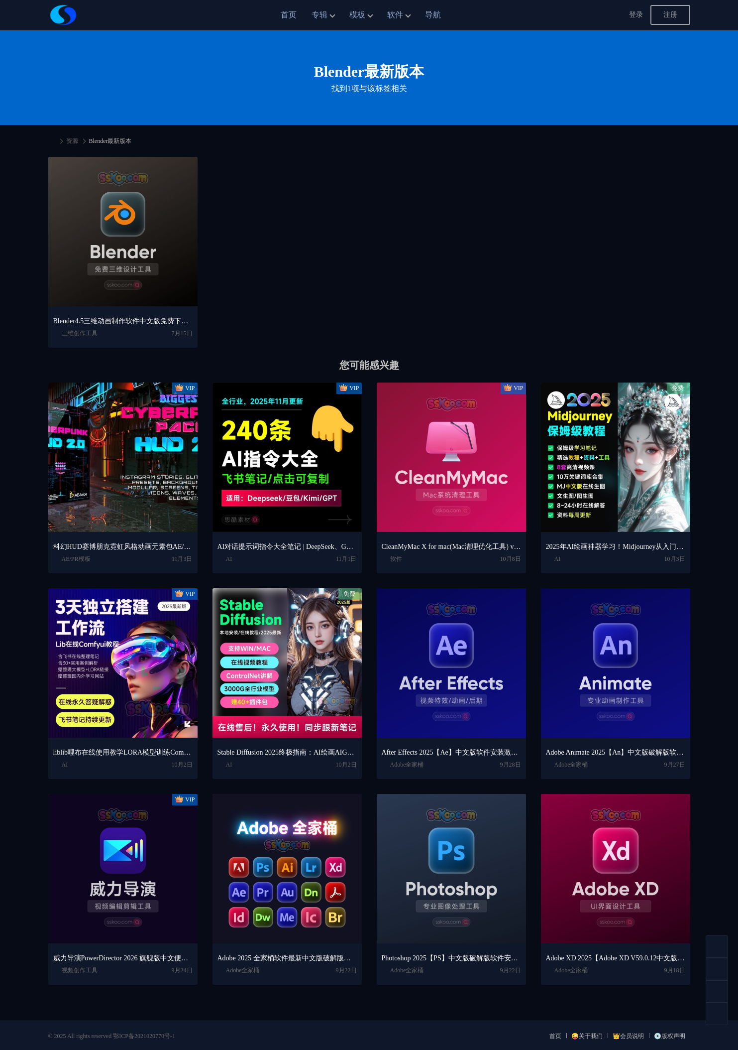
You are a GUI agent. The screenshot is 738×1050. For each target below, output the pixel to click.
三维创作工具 (80, 333)
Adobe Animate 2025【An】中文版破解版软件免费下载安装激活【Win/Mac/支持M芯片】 (615, 752)
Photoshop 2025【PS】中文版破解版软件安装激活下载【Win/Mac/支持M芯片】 (451, 958)
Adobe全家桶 (407, 764)
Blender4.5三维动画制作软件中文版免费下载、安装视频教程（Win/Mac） (123, 321)
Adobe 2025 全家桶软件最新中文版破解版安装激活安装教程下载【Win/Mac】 (287, 958)
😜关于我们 (587, 1036)
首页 (289, 14)
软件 (395, 14)
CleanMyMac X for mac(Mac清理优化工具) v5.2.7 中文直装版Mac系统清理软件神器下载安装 (451, 546)
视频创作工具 (80, 970)
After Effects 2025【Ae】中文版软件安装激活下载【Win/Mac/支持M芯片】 (451, 752)
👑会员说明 (628, 1036)
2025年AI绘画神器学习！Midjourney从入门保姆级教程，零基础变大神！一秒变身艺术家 (615, 546)
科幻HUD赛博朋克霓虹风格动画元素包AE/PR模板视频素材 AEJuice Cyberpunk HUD (123, 546)
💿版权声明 (669, 1036)
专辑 (319, 14)
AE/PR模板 (76, 558)
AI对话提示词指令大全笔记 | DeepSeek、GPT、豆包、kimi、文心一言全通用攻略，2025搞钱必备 (287, 546)
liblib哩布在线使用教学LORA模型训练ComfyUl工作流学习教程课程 (123, 752)
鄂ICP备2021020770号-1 (144, 1036)
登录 (636, 14)
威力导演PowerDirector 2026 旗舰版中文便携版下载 (123, 958)
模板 (357, 14)
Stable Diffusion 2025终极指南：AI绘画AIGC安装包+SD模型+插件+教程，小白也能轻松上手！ (287, 752)
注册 (670, 14)
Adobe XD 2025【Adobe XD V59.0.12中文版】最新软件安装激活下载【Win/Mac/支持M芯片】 (615, 958)
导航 (433, 14)
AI (229, 558)
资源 (72, 140)
